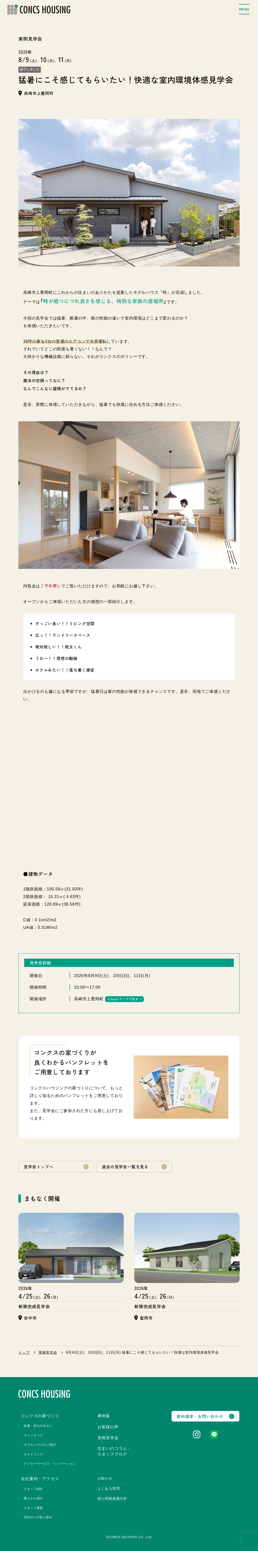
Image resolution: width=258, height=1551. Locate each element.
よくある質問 (109, 1487)
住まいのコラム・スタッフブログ (114, 1450)
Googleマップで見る (123, 999)
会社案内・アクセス (40, 1477)
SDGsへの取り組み (38, 1516)
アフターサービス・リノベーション (49, 1462)
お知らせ (105, 1477)
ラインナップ (33, 1434)
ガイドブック (33, 1453)
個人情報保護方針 (112, 1497)
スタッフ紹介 (33, 1487)
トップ (23, 1351)
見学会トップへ (38, 1167)
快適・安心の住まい (38, 1424)
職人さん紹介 (33, 1497)
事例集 (104, 1414)
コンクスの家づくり (40, 1414)
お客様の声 (108, 1426)
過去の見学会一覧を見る (125, 1167)
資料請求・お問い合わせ (200, 1415)
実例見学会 (48, 1351)
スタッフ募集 (33, 1506)
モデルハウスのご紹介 (40, 1443)
